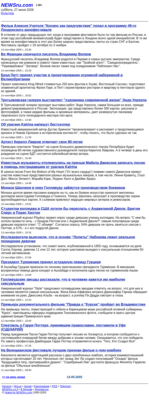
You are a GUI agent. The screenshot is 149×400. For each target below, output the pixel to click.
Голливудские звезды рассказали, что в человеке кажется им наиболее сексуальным (63, 281)
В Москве (26, 389)
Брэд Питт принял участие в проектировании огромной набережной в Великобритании (62, 77)
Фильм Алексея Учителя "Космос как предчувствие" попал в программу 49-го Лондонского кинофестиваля (68, 28)
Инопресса (42, 389)
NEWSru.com (17, 5)
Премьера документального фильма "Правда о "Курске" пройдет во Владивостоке (73, 304)
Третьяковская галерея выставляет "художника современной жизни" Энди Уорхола (73, 100)
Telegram (65, 386)
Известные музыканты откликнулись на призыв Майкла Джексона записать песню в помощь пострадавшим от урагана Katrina (73, 165)
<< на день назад (13, 377)
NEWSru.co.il (10, 389)
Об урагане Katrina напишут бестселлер (35, 124)
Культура (7, 13)
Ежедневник (41, 386)
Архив (28, 386)
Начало (6, 386)
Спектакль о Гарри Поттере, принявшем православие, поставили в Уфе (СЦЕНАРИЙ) (63, 327)
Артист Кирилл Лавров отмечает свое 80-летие (42, 142)
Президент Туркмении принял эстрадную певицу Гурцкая (51, 262)
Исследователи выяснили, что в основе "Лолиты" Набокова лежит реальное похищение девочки (68, 239)
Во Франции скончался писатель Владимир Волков (46, 54)
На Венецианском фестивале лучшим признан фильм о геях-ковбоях (61, 350)
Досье (18, 386)
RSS (54, 386)
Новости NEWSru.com (18, 392)
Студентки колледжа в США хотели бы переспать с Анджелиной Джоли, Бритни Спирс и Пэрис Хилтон (70, 211)
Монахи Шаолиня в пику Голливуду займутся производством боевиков (63, 188)
